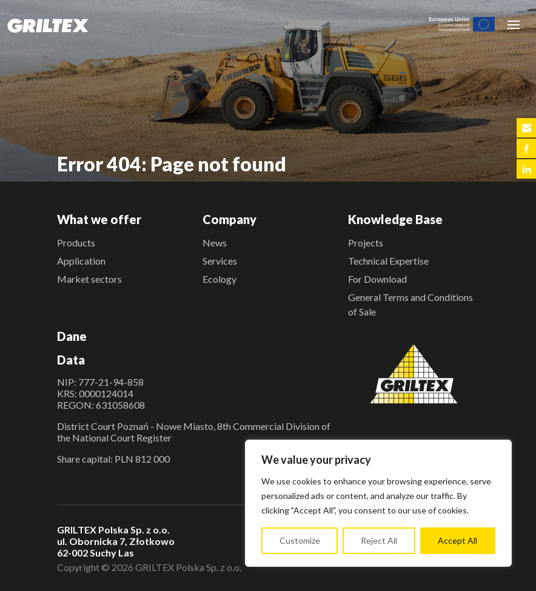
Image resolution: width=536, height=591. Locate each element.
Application (81, 260)
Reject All (379, 540)
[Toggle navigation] (513, 24)
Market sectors (89, 279)
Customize (300, 540)
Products (76, 242)
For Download (377, 279)
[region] (378, 503)
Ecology (219, 279)
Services (220, 260)
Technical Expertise (388, 260)
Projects (365, 242)
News (215, 242)
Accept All (457, 540)
